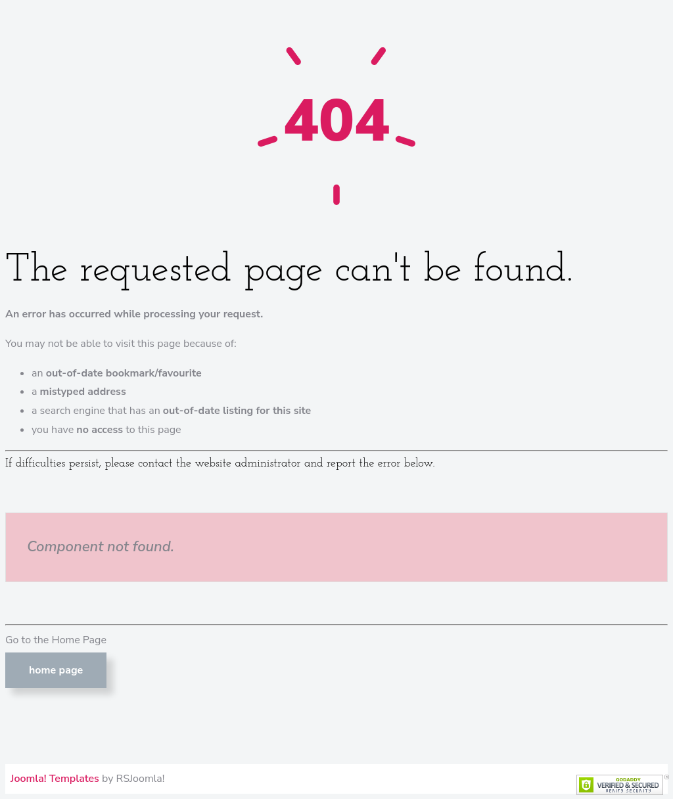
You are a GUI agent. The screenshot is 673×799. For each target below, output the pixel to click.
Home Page (56, 670)
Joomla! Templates (55, 778)
